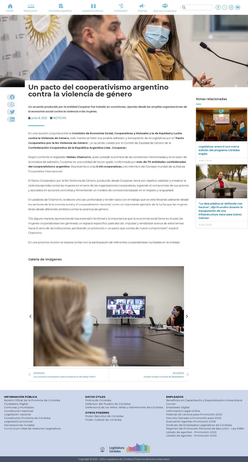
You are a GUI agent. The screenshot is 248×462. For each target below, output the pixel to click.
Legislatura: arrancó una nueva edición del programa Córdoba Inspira (219, 150)
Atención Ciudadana (164, 10)
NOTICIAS (59, 118)
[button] (30, 316)
